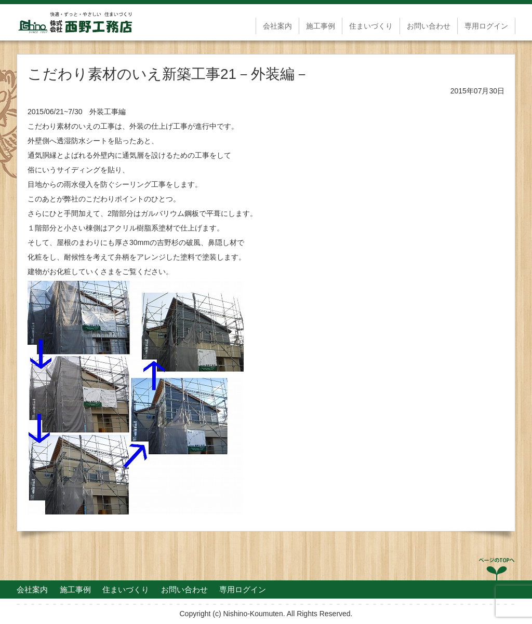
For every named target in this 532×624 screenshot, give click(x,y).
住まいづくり (371, 26)
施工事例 (320, 26)
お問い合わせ (428, 26)
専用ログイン (486, 26)
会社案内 (277, 26)
